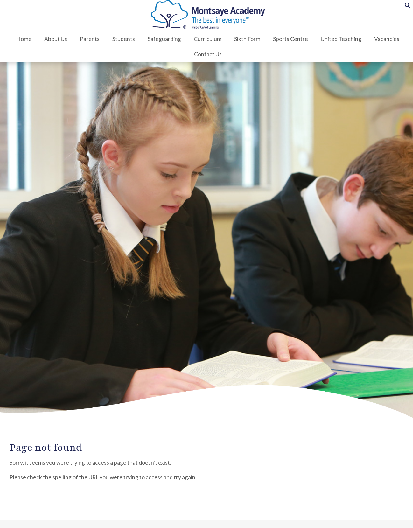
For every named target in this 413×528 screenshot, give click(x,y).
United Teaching (339, 39)
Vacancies (385, 39)
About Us (54, 39)
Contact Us (206, 54)
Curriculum (206, 39)
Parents (88, 39)
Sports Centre (289, 39)
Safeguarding (163, 39)
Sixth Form (246, 39)
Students (122, 39)
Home (22, 39)
